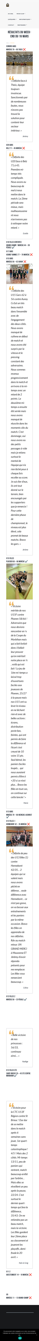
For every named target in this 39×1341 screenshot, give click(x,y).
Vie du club (20, 13)
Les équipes (11, 19)
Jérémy (7, 42)
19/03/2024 (12, 42)
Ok (20, 1338)
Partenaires (22, 25)
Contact (11, 25)
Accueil (10, 13)
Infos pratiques (24, 19)
